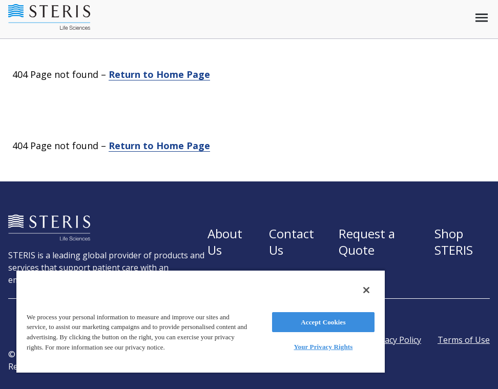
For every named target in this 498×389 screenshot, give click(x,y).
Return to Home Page (159, 74)
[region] (200, 321)
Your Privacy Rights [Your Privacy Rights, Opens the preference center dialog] (323, 347)
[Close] (366, 290)
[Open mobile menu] (481, 17)
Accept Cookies (323, 322)
